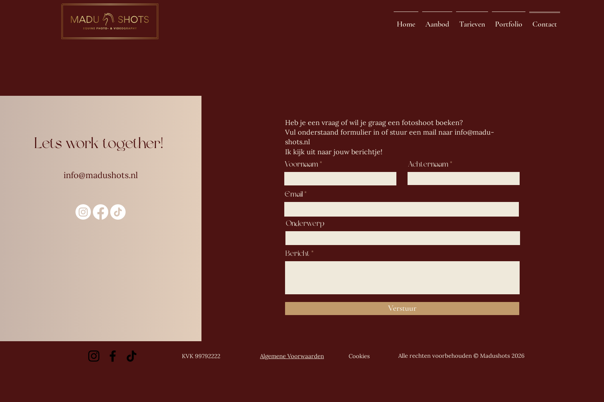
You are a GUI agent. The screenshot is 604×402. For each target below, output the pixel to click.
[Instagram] (83, 212)
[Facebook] (112, 356)
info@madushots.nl (101, 175)
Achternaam (428, 164)
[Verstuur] (402, 308)
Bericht (297, 253)
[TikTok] (118, 212)
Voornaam (301, 164)
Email (294, 194)
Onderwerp (305, 223)
